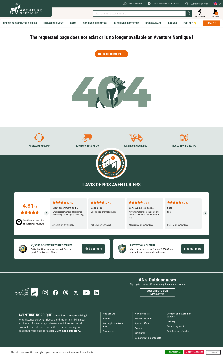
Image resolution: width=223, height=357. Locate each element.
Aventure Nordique (35, 315)
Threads (66, 293)
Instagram (45, 293)
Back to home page (111, 54)
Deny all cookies (194, 352)
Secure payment (175, 326)
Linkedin (96, 293)
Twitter (76, 293)
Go (189, 13)
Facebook (55, 293)
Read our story (71, 330)
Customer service (39, 146)
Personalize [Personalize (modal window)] (213, 352)
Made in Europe (143, 318)
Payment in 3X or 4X (87, 146)
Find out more (93, 249)
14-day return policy (184, 146)
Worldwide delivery (135, 146)
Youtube (86, 293)
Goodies (139, 328)
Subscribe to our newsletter (157, 292)
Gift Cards (140, 332)
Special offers (142, 323)
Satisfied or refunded (178, 331)
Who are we (109, 313)
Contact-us (108, 331)
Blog (26, 293)
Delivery (171, 321)
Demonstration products (148, 337)
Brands (106, 318)
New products (142, 313)
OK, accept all (173, 352)
